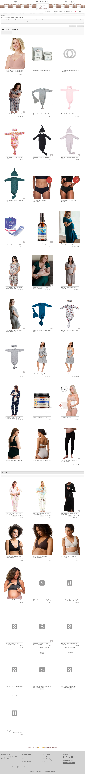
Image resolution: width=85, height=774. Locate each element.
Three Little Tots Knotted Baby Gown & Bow (69, 114)
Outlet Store (45, 761)
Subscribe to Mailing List (48, 760)
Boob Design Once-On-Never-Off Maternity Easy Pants (13, 643)
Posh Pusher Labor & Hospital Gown (14, 686)
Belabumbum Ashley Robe (39, 374)
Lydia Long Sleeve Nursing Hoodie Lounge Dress (69, 513)
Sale (49, 13)
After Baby (22, 13)
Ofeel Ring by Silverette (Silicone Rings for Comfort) (70, 71)
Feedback (24, 760)
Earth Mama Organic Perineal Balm (41, 70)
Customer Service (58, 11)
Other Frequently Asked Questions (9, 767)
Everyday (41, 13)
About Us (24, 758)
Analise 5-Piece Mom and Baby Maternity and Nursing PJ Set (13, 418)
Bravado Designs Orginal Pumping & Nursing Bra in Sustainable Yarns (69, 600)
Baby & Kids (32, 13)
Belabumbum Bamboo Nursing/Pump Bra (14, 600)
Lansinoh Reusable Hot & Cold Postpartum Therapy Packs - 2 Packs (14, 244)
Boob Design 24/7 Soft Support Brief (14, 460)
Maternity (4, 13)
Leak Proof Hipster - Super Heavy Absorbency (68, 201)
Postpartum (7, 17)
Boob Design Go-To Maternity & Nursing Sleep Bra (13, 557)
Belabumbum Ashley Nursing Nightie (69, 374)
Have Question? (80, 25)
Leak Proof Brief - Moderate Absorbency (39, 201)
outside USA (14, 756)
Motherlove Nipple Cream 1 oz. (40, 417)
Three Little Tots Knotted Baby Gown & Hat (42, 114)
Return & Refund (5, 758)
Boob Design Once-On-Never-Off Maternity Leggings (68, 461)
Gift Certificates (46, 758)
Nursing (13, 13)
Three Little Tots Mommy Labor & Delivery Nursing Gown (14, 114)
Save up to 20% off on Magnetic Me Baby (69, 2)
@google (46, 747)
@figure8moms (53, 747)
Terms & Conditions (26, 761)
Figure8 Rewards (5, 760)
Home (2, 17)
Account (47, 11)
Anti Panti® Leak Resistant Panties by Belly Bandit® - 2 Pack (42, 687)
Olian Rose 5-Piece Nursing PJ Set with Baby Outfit (13, 513)
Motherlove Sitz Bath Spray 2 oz (40, 244)
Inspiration (3, 15)
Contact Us (24, 756)
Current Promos (46, 756)
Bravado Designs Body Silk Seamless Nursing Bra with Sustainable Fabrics (14, 71)
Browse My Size (72, 25)
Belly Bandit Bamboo (66, 417)
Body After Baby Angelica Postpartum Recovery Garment (14, 730)
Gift (55, 13)
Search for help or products (24, 767)
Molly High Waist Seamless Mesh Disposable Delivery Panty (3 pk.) (68, 687)
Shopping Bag (69, 11)
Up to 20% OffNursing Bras (14, 2)
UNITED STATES (80, 11)
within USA (7, 756)
